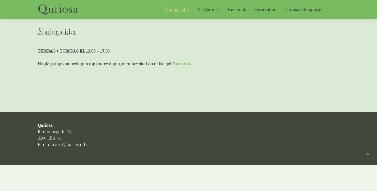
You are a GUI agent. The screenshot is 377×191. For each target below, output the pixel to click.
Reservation (265, 9)
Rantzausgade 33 (54, 131)
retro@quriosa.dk (70, 144)
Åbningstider (176, 9)
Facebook (237, 9)
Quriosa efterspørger (304, 9)
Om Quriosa (208, 9)
